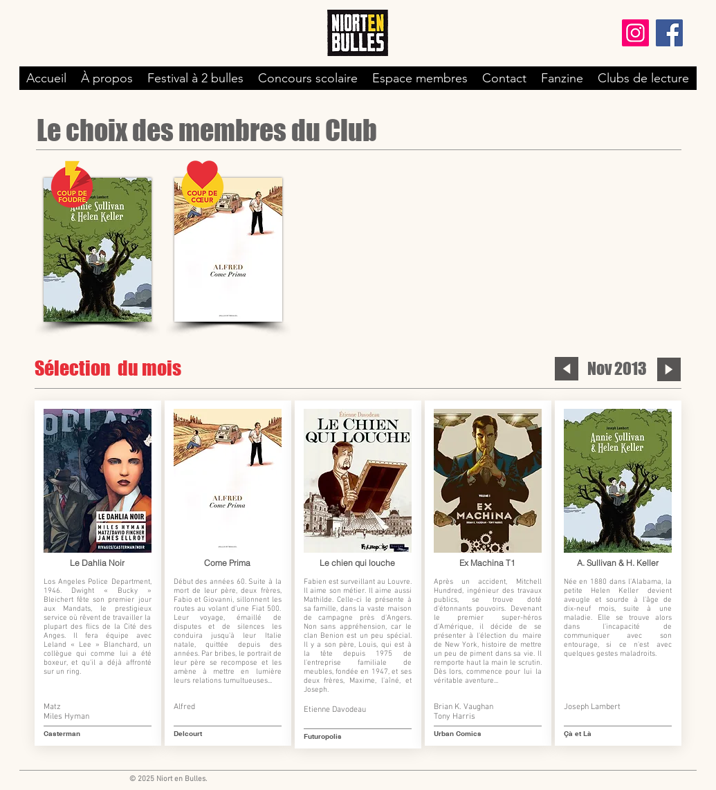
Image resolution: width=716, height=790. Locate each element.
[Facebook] (669, 32)
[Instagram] (635, 32)
